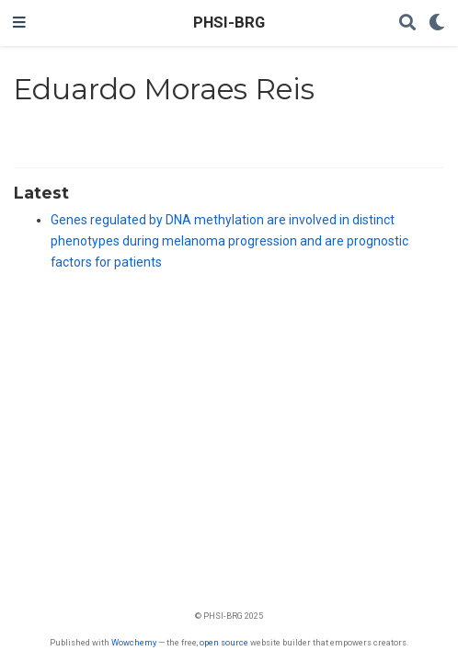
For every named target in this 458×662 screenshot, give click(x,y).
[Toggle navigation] (19, 23)
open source (224, 642)
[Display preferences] (437, 23)
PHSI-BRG (229, 22)
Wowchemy (133, 642)
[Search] (407, 23)
